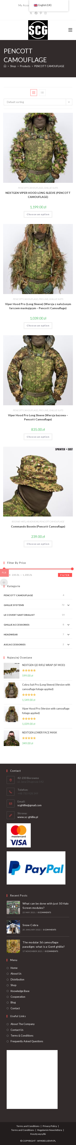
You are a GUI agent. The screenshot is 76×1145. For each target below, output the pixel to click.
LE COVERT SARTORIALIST (19, 614)
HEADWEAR (32, 521)
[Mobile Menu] (70, 29)
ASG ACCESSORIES (14, 644)
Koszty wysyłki (38, 1133)
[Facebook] (36, 13)
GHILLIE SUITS (51, 187)
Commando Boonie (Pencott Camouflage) (38, 526)
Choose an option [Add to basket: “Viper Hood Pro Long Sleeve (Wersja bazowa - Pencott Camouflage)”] (38, 436)
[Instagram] (45, 13)
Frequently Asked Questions (27, 1041)
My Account (25, 5)
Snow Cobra (30, 925)
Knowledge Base (20, 991)
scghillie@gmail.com (29, 805)
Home (14, 967)
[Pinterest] (41, 13)
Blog (13, 1002)
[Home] (5, 66)
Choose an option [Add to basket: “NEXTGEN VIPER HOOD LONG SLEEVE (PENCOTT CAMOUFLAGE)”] (38, 214)
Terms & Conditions (22, 1035)
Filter (65, 575)
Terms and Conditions (28, 1126)
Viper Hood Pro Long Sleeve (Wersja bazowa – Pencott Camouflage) (38, 417)
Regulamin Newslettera (49, 1130)
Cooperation (18, 996)
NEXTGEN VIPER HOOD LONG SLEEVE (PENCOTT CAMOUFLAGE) (38, 195)
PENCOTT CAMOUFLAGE (49, 66)
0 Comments (44, 912)
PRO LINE (43, 299)
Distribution (17, 979)
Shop (13, 985)
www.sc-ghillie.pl (27, 817)
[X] (30, 13)
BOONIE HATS (19, 521)
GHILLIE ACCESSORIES (16, 624)
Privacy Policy (50, 1126)
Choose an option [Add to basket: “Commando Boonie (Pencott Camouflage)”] (38, 543)
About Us (16, 973)
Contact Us (17, 1029)
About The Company (23, 1024)
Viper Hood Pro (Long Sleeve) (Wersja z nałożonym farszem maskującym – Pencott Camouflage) (38, 306)
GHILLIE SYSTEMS (14, 605)
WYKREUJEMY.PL (46, 1140)
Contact (15, 1008)
